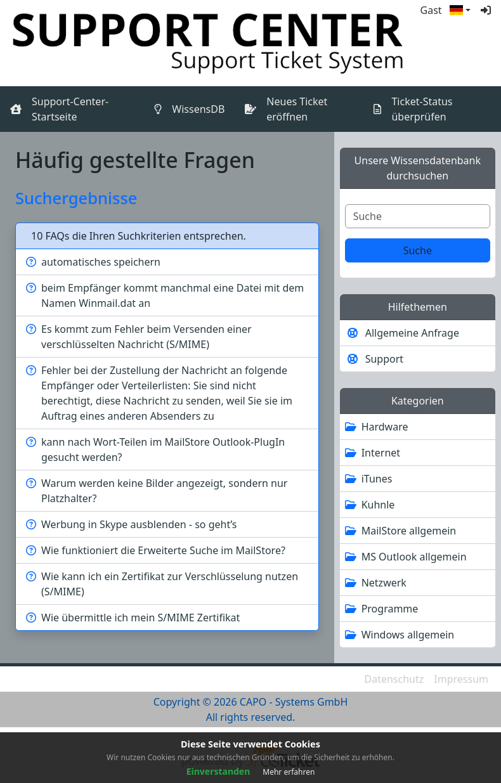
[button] (460, 10)
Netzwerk (384, 583)
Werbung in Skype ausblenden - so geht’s (139, 524)
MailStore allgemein (409, 531)
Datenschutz (394, 679)
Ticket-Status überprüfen (421, 109)
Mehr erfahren (289, 772)
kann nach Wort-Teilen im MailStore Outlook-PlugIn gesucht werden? (163, 449)
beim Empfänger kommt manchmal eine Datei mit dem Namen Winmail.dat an (172, 295)
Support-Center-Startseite (70, 109)
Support (384, 359)
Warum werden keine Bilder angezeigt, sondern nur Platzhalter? (164, 490)
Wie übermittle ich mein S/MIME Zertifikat (140, 617)
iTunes (377, 479)
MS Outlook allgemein (414, 557)
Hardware (384, 427)
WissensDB (201, 108)
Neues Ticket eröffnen (296, 109)
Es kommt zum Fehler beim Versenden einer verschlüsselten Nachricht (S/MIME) (146, 336)
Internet (380, 453)
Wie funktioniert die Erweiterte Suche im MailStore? (163, 550)
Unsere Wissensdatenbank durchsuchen (418, 168)
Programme (390, 609)
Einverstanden (218, 771)
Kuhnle (378, 505)
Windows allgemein (408, 635)
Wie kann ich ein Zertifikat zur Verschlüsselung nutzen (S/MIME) (169, 584)
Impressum (461, 679)
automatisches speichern (100, 262)
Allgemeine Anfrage (412, 333)
